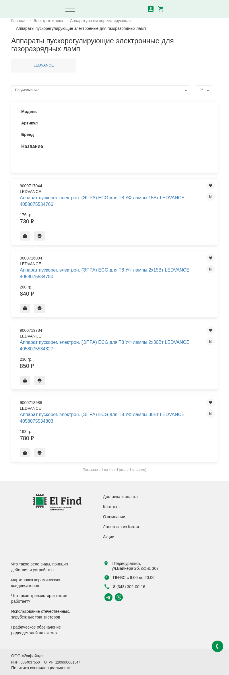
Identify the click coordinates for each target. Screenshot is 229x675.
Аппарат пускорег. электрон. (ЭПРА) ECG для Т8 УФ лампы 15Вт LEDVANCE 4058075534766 (102, 201)
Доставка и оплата (120, 496)
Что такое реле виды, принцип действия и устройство (39, 567)
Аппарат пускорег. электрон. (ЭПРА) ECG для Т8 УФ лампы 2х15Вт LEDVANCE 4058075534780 (104, 273)
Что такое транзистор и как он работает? (39, 598)
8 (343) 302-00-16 (124, 586)
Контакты (111, 506)
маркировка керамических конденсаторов (35, 583)
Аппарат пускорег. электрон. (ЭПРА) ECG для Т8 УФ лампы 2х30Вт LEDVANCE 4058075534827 (104, 345)
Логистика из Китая (121, 526)
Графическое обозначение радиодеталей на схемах (36, 630)
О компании (114, 516)
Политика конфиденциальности (41, 668)
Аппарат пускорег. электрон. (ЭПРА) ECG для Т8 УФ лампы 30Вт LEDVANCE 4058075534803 (102, 418)
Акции (108, 536)
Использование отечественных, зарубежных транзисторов (40, 614)
